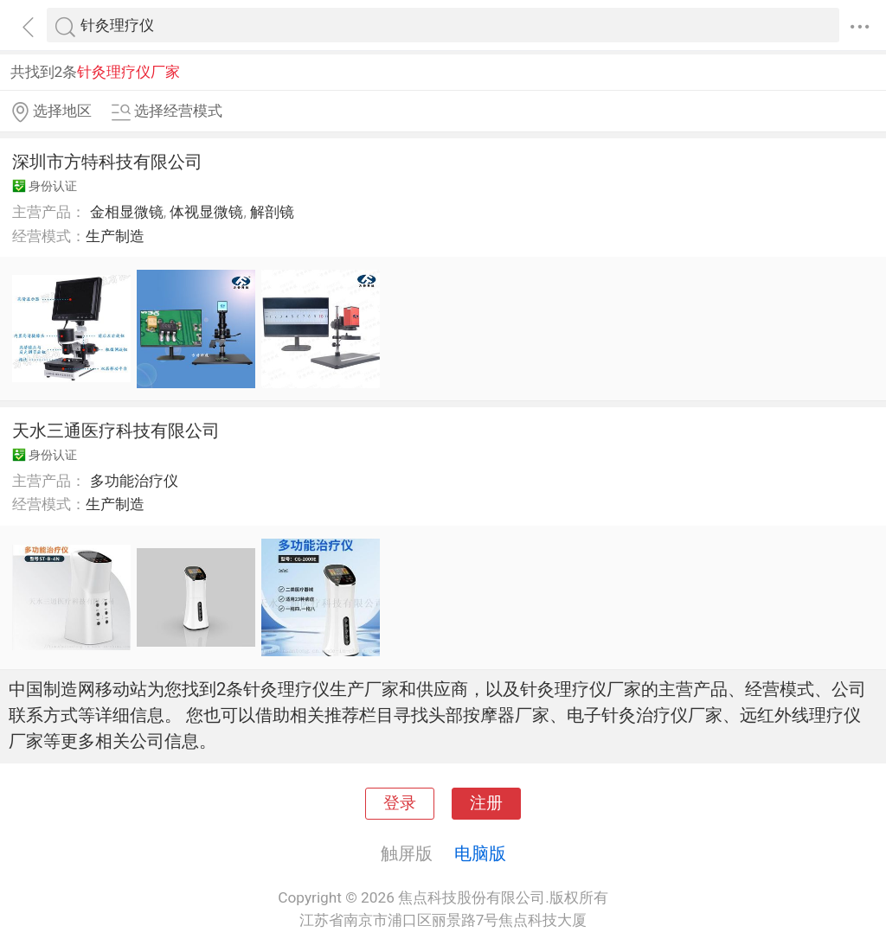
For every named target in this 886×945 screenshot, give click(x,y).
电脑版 (480, 853)
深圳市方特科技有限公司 (107, 161)
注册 (486, 803)
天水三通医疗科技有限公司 (116, 430)
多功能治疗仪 (134, 480)
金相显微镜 (127, 211)
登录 (399, 803)
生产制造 (115, 236)
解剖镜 (272, 211)
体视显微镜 (206, 211)
